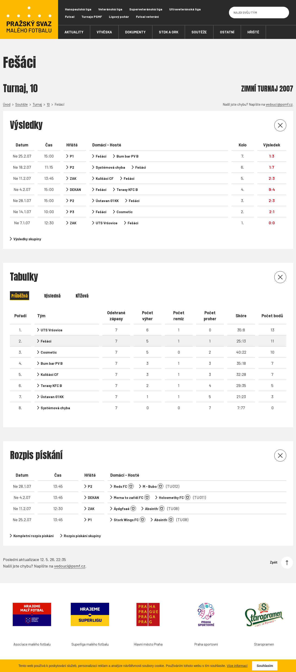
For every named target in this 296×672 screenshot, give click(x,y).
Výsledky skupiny (27, 239)
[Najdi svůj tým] (256, 12)
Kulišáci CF (105, 178)
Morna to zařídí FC (128, 497)
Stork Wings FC (126, 520)
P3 (72, 212)
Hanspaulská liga (78, 9)
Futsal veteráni (147, 17)
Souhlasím (265, 666)
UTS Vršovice (106, 223)
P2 (72, 167)
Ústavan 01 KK (107, 201)
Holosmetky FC (171, 497)
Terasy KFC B (127, 189)
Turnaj (37, 104)
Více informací (237, 666)
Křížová (82, 296)
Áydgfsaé (122, 509)
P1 (72, 156)
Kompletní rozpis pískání (33, 536)
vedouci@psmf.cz (279, 104)
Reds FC (120, 486)
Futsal (69, 17)
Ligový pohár (119, 17)
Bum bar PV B (128, 156)
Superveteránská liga (145, 9)
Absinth (151, 509)
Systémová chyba (110, 167)
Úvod (6, 104)
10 (48, 104)
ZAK (73, 178)
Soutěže (21, 104)
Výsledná (52, 296)
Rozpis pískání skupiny (82, 536)
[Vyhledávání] (283, 12)
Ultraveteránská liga (185, 9)
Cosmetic (125, 212)
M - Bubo (150, 486)
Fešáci (101, 156)
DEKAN (75, 189)
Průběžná (19, 296)
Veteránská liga (110, 9)
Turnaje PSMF (91, 17)
